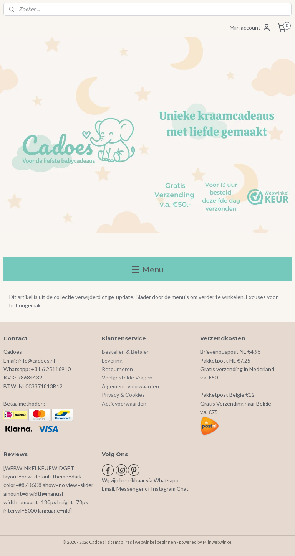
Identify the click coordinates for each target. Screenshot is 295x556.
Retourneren (117, 369)
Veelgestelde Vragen (127, 377)
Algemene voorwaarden (130, 386)
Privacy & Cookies (123, 394)
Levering (112, 360)
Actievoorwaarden (124, 403)
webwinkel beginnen (155, 542)
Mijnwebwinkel (218, 542)
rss (129, 542)
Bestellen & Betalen (126, 351)
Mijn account (250, 27)
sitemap (115, 542)
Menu (147, 269)
